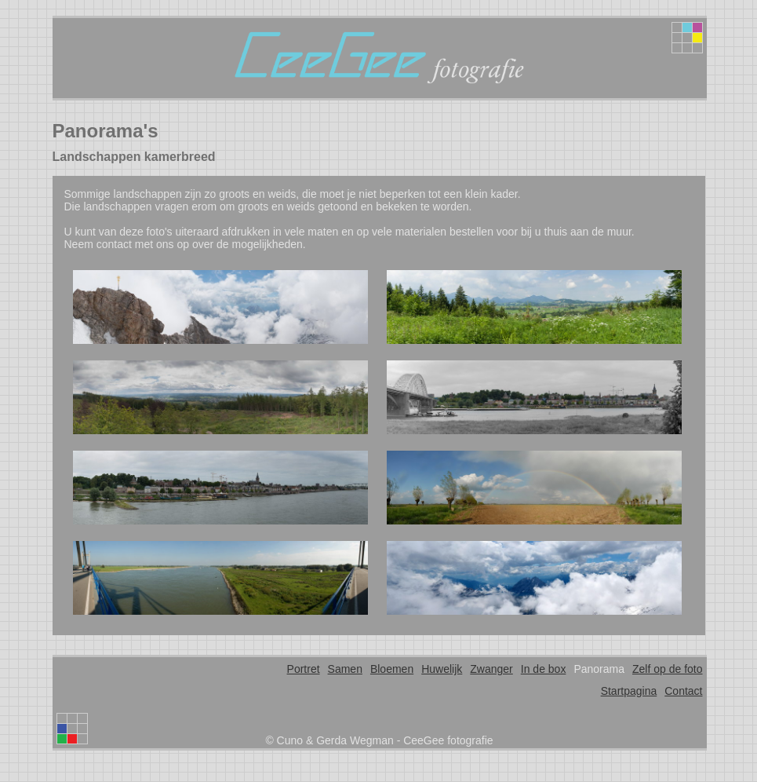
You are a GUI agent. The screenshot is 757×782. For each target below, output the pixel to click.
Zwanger (491, 669)
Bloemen (391, 669)
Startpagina (629, 691)
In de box (543, 669)
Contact (683, 691)
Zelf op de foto (667, 669)
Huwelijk (441, 669)
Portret (303, 669)
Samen (345, 669)
